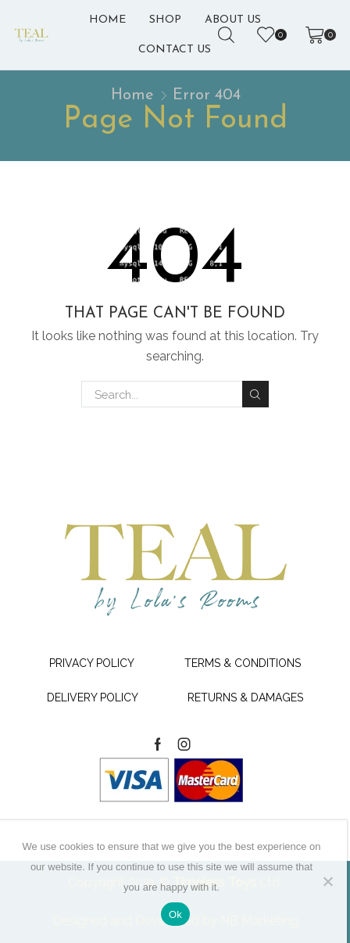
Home (107, 20)
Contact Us (174, 50)
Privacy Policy (91, 663)
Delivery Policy (92, 697)
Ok (175, 914)
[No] (327, 881)
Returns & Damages (245, 697)
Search (255, 394)
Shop (165, 20)
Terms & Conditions (242, 663)
